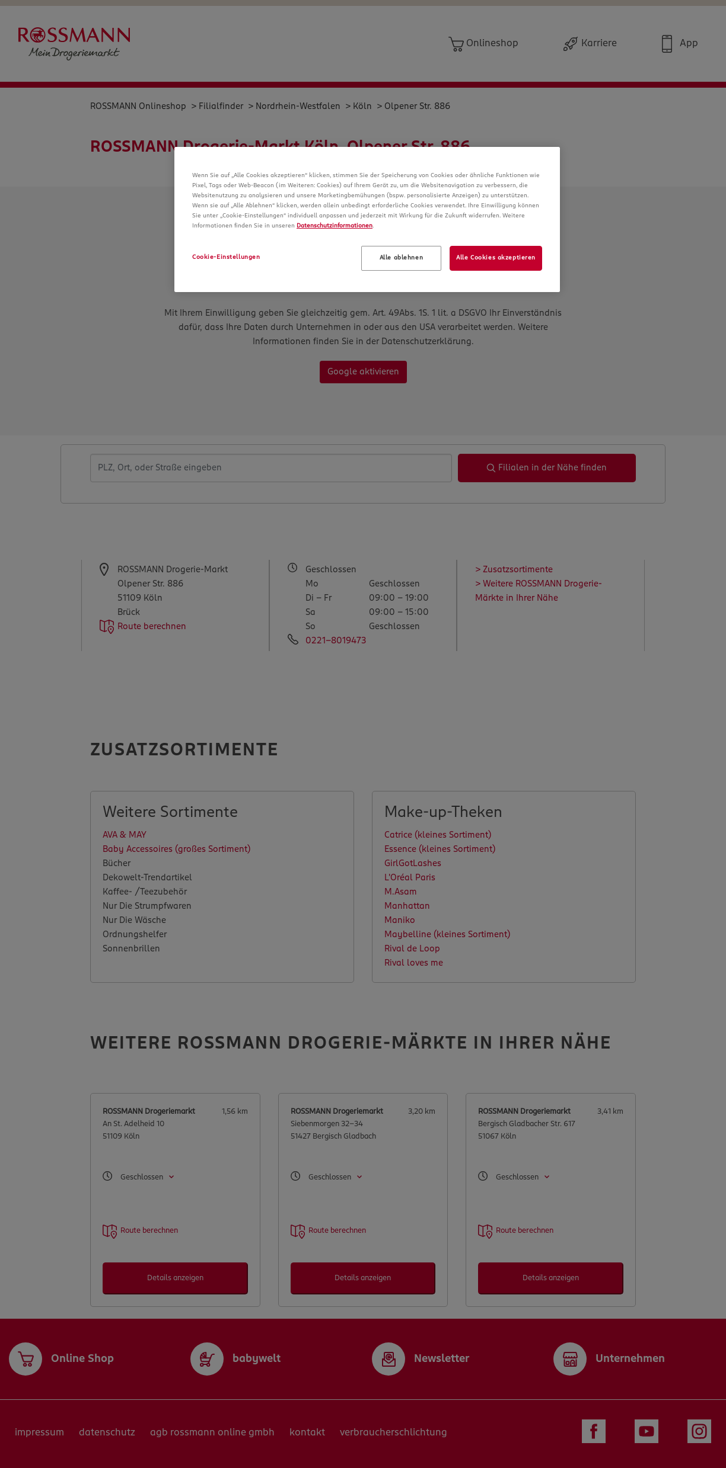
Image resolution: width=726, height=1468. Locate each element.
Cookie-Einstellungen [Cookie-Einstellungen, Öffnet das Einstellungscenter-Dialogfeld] (226, 257)
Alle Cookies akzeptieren (496, 258)
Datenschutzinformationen (334, 226)
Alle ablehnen (401, 258)
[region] (367, 219)
